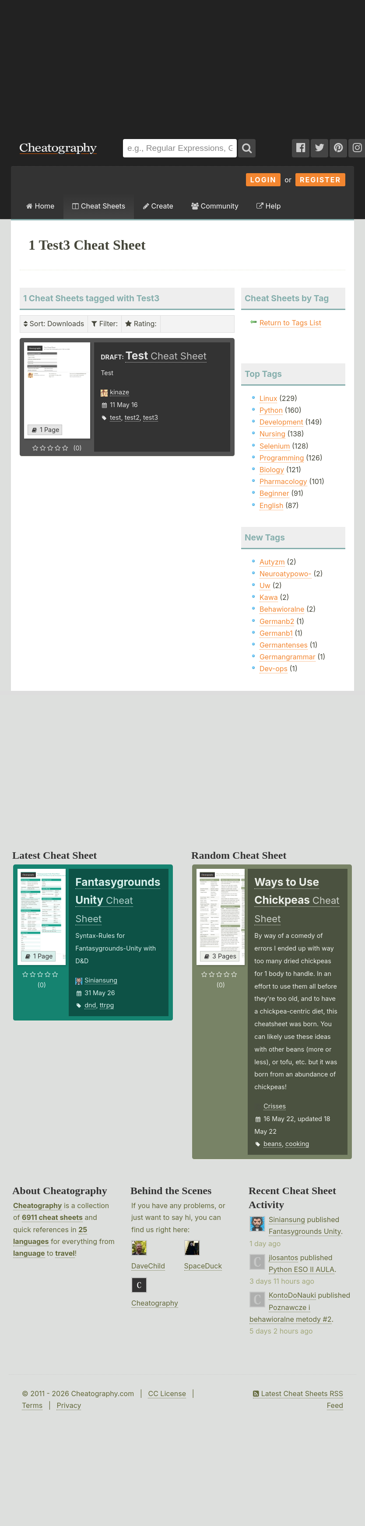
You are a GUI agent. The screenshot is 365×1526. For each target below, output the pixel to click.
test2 (132, 417)
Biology (272, 469)
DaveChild (148, 1265)
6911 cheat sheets (52, 1217)
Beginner (274, 493)
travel (64, 1253)
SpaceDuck (203, 1265)
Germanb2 (277, 621)
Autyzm (272, 561)
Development (281, 422)
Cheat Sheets (98, 206)
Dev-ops (274, 668)
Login (263, 179)
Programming (282, 457)
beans (272, 1143)
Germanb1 (276, 633)
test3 (150, 417)
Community (215, 206)
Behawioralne (282, 609)
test (115, 417)
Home (40, 206)
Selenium (275, 446)
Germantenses (284, 645)
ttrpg (107, 1005)
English (272, 505)
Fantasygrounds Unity (305, 1231)
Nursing (272, 433)
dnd (90, 1005)
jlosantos (283, 1257)
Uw (265, 585)
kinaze (119, 392)
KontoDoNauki (292, 1295)
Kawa (269, 597)
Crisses (274, 1106)
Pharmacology (283, 481)
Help (268, 206)
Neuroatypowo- (286, 573)
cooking (297, 1143)
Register (320, 179)
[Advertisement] (118, 65)
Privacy (68, 1405)
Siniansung (100, 980)
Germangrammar (288, 656)
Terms (32, 1405)
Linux (268, 398)
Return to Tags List (290, 322)
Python (271, 410)
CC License (167, 1393)
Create (158, 206)
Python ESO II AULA (301, 1269)
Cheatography (37, 1205)
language (29, 1253)
